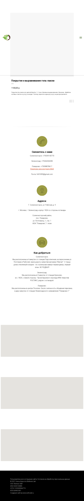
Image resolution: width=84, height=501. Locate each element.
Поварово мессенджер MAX (42, 169)
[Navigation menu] (81, 37)
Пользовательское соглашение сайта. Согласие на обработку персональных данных (40, 479)
